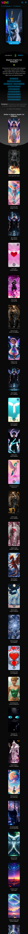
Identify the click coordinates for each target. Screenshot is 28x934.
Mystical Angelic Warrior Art (14, 145)
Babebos (18, 55)
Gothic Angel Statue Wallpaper (14, 517)
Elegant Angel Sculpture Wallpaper (14, 548)
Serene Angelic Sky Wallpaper (14, 424)
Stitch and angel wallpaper (14, 94)
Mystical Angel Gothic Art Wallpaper (14, 331)
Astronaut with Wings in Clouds (14, 207)
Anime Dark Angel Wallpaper (14, 455)
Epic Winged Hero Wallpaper (14, 393)
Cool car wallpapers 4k (14, 89)
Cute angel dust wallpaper (14, 99)
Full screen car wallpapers (14, 86)
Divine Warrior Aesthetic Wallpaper (14, 765)
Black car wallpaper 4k (19, 84)
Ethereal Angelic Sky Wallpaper (14, 641)
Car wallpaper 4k (8, 84)
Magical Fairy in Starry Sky (14, 362)
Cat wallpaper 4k (14, 78)
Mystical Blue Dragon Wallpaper (14, 610)
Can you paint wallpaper (14, 91)
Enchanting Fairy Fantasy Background (14, 703)
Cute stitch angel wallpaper (14, 97)
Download (14, 43)
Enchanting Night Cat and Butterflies (14, 827)
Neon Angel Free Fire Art (14, 300)
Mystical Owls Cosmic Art (14, 858)
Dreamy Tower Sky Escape (14, 889)
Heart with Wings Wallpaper (14, 269)
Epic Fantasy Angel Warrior (14, 238)
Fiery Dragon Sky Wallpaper (14, 579)
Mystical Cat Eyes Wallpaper (14, 734)
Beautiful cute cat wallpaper (14, 81)
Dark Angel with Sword (14, 175)
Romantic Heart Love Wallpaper (14, 672)
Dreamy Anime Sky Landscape (14, 796)
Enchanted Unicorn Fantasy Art (14, 486)
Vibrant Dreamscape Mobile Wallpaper (14, 920)
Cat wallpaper (17, 6)
